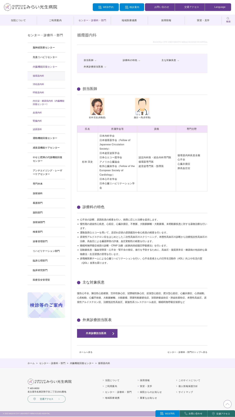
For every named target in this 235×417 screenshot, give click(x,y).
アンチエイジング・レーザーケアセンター (47, 172)
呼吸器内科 (38, 92)
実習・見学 (203, 20)
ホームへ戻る (86, 352)
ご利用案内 (55, 20)
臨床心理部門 (40, 260)
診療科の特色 (130, 60)
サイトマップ (185, 392)
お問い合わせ (161, 7)
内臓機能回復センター (45, 66)
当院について (18, 20)
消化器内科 (38, 84)
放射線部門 (39, 222)
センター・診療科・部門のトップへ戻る (187, 352)
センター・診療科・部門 (92, 20)
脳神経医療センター (44, 47)
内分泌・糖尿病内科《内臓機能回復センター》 (48, 103)
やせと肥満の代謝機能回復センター (47, 159)
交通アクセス (191, 7)
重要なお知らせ (148, 398)
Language (220, 7)
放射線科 (38, 193)
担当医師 (89, 60)
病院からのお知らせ (151, 392)
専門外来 (38, 183)
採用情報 (166, 20)
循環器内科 (38, 75)
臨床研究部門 (40, 270)
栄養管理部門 (40, 241)
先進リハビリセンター (45, 57)
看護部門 (38, 203)
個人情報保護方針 (187, 386)
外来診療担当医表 (93, 66)
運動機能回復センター (45, 138)
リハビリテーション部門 (46, 251)
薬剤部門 (38, 212)
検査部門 (38, 231)
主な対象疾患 (169, 60)
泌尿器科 (37, 129)
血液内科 (37, 112)
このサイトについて (188, 380)
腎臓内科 (37, 121)
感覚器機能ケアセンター (46, 147)
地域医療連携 (129, 20)
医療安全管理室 (41, 280)
